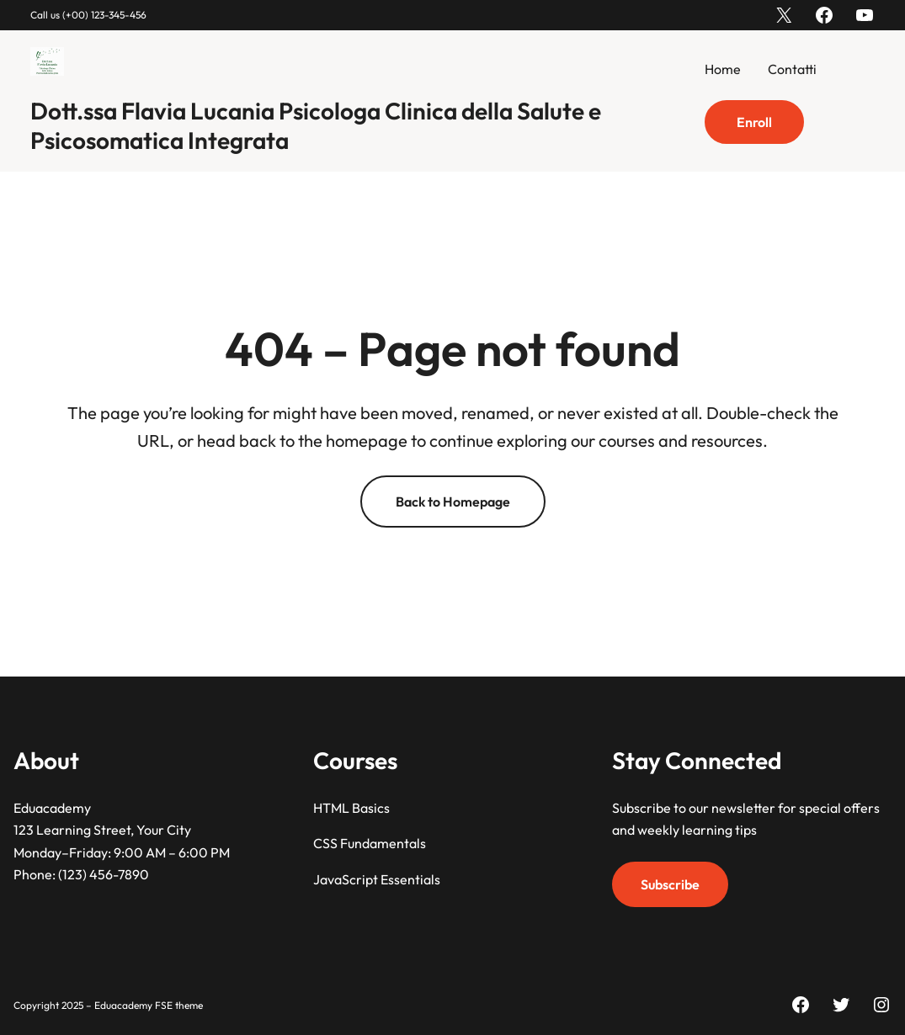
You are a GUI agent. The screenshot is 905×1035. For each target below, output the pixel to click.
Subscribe (670, 883)
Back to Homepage (453, 501)
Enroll (754, 122)
